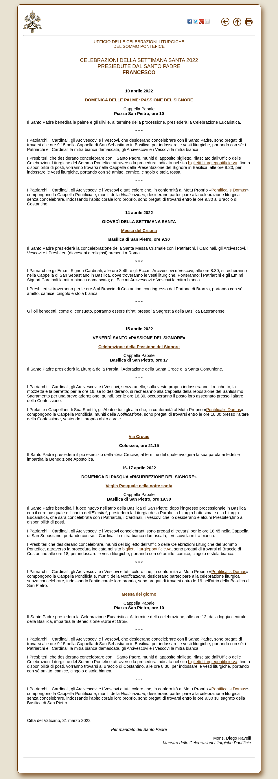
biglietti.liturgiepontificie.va (212, 162)
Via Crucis (139, 436)
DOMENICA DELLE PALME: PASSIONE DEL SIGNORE (139, 100)
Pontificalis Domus (228, 190)
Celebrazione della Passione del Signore (139, 346)
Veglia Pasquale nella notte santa (139, 486)
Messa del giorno (139, 594)
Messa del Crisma (139, 230)
